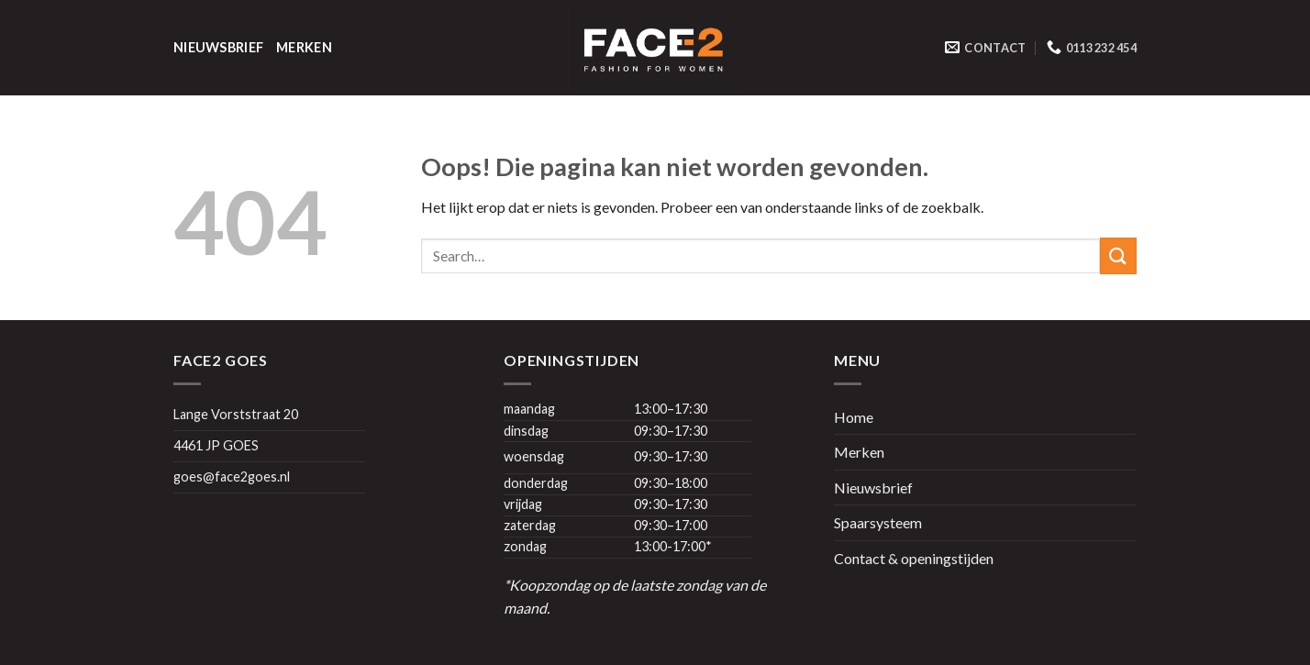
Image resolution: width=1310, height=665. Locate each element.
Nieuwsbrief (218, 47)
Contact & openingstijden (914, 558)
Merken (304, 47)
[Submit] (1118, 255)
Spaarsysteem (878, 522)
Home (853, 417)
